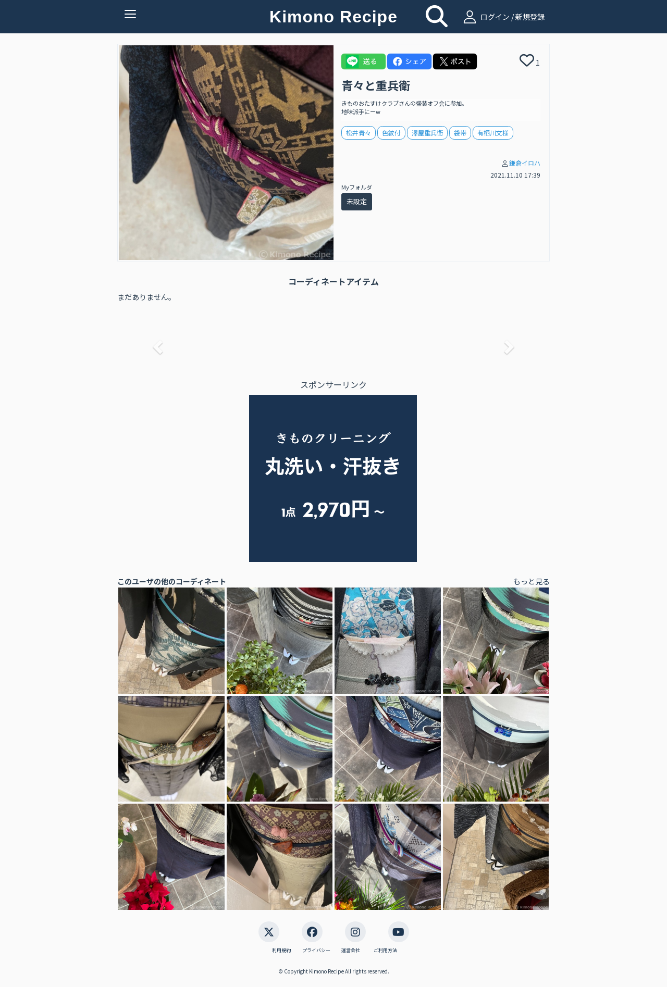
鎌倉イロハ (524, 162)
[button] (156, 344)
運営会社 (350, 950)
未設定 (357, 201)
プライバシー (316, 950)
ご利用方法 (385, 950)
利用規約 (281, 950)
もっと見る (531, 581)
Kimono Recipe (333, 16)
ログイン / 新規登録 (503, 16)
